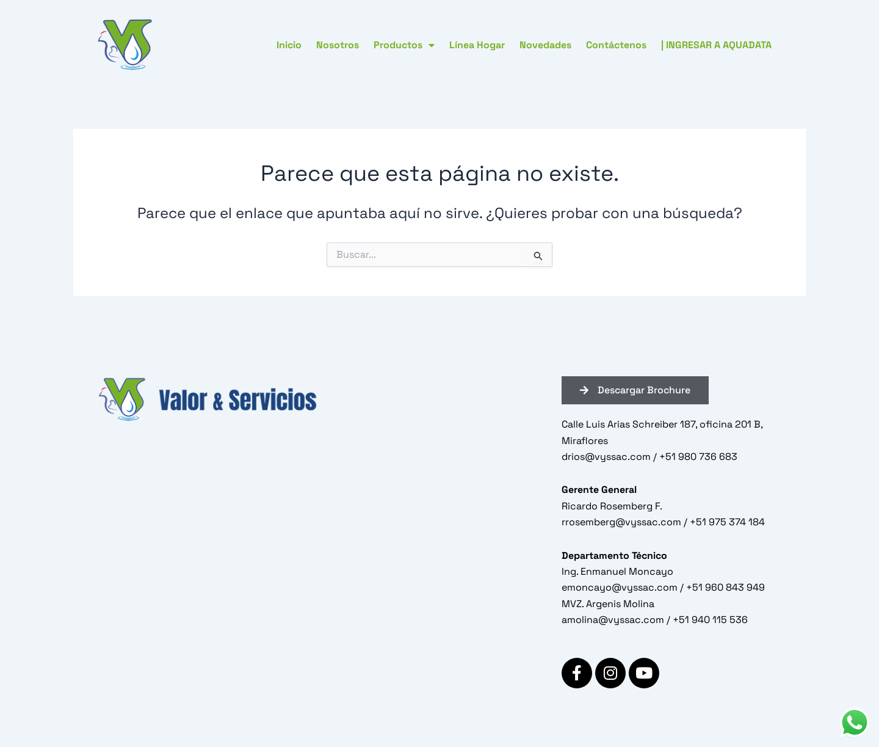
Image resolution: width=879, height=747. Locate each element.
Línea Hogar (477, 44)
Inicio (289, 44)
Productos (404, 45)
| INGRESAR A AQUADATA (716, 44)
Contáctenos (616, 44)
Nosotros (337, 44)
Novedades (545, 44)
